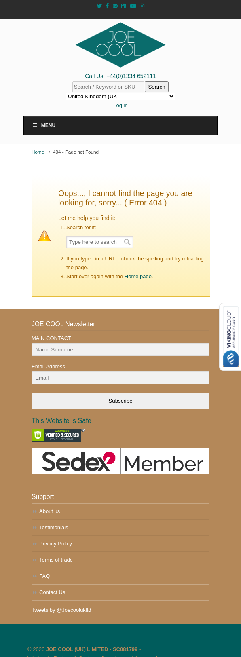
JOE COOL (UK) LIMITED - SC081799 (92, 649)
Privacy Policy (55, 544)
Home (38, 151)
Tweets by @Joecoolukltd (61, 610)
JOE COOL (120, 44)
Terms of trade (56, 560)
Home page (138, 276)
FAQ (44, 576)
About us (49, 511)
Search (156, 87)
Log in (120, 105)
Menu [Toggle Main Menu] (43, 125)
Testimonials (53, 527)
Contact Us (52, 592)
